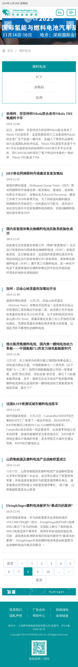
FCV (39, 77)
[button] (70, 24)
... (59, 572)
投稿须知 (62, 609)
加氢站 (39, 87)
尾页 (39, 580)
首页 (10, 50)
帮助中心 (39, 615)
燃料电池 (25, 50)
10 (48, 572)
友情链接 (62, 615)
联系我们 (16, 609)
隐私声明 (16, 615)
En (60, 12)
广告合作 (39, 609)
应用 (39, 97)
